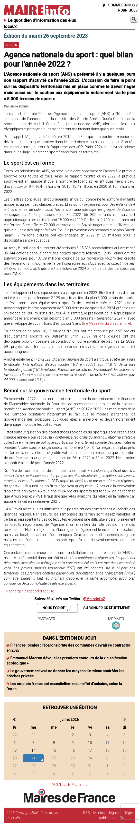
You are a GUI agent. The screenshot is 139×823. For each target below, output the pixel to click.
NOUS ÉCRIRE (56, 608)
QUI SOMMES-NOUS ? (119, 5)
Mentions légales (107, 813)
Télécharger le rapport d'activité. (29, 591)
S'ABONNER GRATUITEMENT (106, 608)
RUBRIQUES (128, 10)
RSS (86, 813)
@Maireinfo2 (94, 599)
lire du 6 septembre (106, 323)
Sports (11, 45)
